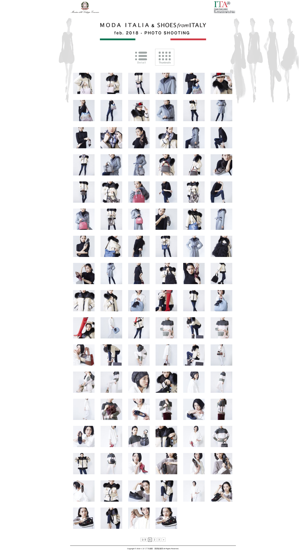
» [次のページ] (163, 540)
